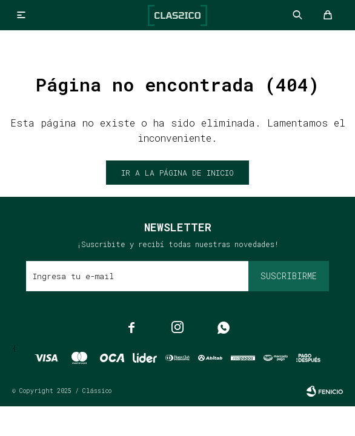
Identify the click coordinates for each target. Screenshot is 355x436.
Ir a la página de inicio (177, 172)
